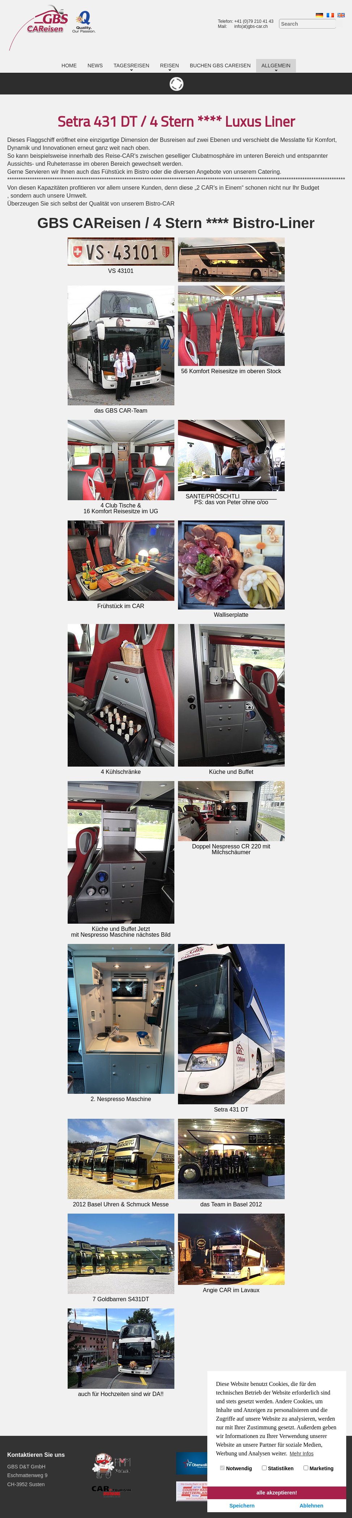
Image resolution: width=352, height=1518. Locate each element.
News (95, 65)
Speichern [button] (242, 1506)
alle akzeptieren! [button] (276, 1493)
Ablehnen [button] (311, 1506)
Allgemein (276, 65)
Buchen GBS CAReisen (220, 65)
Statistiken (278, 1468)
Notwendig (236, 1468)
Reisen (169, 65)
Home (69, 65)
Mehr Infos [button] (302, 1453)
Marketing (319, 1468)
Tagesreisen (131, 65)
